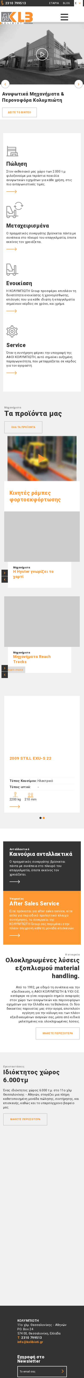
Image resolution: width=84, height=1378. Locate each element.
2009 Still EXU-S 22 (30, 758)
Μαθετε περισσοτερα (58, 1033)
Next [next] (78, 84)
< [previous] (4, 579)
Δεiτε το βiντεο (19, 112)
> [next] (4, 573)
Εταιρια (54, 3)
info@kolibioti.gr (30, 1342)
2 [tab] (44, 818)
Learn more (14, 670)
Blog (66, 3)
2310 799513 (15, 3)
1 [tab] (40, 818)
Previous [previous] (5, 84)
